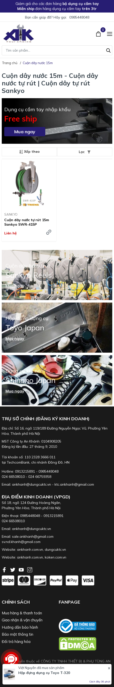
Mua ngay (24, 131)
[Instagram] (29, 569)
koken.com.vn (55, 557)
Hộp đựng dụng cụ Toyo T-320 (44, 672)
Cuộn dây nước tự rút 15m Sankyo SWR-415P (26, 222)
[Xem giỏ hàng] (99, 33)
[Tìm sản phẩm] (57, 50)
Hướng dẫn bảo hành (20, 627)
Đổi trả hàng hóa (16, 641)
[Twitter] (13, 569)
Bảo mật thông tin (17, 634)
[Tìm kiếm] (108, 49)
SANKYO (11, 214)
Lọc (84, 152)
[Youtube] (22, 569)
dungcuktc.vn (55, 549)
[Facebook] (5, 569)
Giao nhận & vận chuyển (22, 620)
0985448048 (79, 17)
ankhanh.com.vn (30, 549)
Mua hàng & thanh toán (22, 613)
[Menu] (109, 33)
